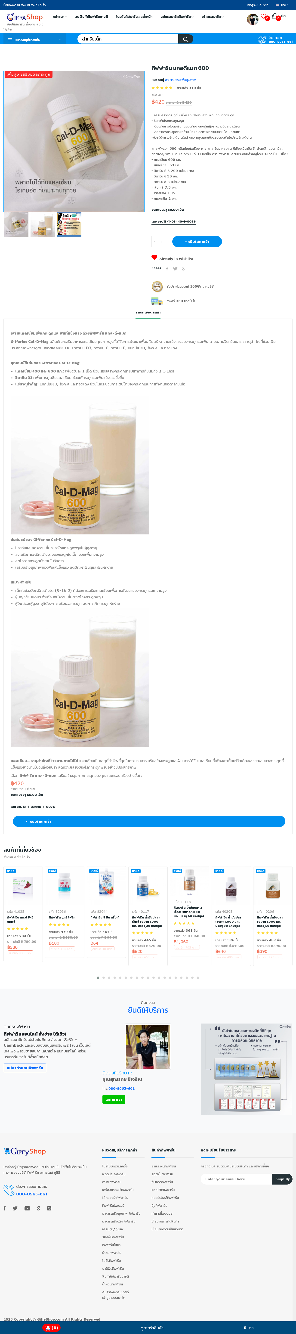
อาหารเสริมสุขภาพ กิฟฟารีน (121, 1211)
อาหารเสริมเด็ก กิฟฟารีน (118, 1219)
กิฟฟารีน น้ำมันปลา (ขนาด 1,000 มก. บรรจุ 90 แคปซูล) (228, 921)
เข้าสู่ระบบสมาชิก (257, 4)
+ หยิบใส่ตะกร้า (197, 241)
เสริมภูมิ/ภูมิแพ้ (112, 1227)
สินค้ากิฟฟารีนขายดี (115, 1274)
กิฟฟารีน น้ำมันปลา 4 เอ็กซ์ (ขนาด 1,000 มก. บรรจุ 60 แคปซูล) (189, 912)
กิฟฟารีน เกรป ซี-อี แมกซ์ (20, 919)
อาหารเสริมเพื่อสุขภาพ (180, 80)
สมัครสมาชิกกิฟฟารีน (177, 17)
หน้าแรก (60, 17)
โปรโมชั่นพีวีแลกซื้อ (115, 1164)
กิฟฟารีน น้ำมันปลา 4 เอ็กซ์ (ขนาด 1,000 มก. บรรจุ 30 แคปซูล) (147, 921)
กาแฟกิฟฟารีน (111, 1180)
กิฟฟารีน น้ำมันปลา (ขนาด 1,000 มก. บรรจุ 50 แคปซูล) (270, 921)
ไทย (282, 4)
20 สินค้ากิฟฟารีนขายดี (91, 16)
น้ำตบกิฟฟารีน (111, 1251)
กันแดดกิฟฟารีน (162, 1180)
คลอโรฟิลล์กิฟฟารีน (165, 1195)
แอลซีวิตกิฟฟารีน (163, 1188)
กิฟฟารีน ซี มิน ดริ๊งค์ (104, 917)
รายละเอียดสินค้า (148, 312)
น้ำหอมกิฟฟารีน (112, 1282)
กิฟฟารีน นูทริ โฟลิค (62, 917)
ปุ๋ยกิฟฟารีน (159, 1203)
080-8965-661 (281, 41)
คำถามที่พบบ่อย (162, 1211)
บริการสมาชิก (213, 17)
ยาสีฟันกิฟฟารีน (113, 1266)
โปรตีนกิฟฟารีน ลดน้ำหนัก (134, 16)
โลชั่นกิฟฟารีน (111, 1258)
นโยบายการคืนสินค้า (165, 1219)
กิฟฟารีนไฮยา (111, 1243)
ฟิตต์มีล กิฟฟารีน (113, 1172)
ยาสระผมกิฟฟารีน (163, 1164)
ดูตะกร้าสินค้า (152, 1327)
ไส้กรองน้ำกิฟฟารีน (115, 1195)
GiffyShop (46, 1317)
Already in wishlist (172, 259)
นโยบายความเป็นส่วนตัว (167, 1227)
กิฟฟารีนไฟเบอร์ (113, 1203)
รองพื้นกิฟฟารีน (113, 1235)
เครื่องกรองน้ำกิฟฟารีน (117, 1188)
